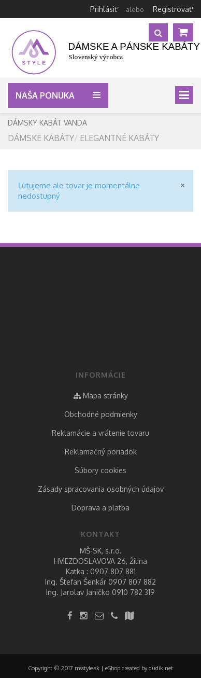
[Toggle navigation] (184, 95)
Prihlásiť (103, 9)
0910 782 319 (133, 592)
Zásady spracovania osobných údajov (101, 489)
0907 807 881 (113, 571)
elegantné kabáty (119, 138)
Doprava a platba (100, 507)
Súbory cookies (100, 470)
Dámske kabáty (41, 138)
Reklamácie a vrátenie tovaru (100, 432)
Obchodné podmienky (100, 414)
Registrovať (172, 9)
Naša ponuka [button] (47, 95)
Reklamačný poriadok (101, 451)
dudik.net (161, 668)
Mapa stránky (101, 395)
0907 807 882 (132, 581)
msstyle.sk (87, 668)
